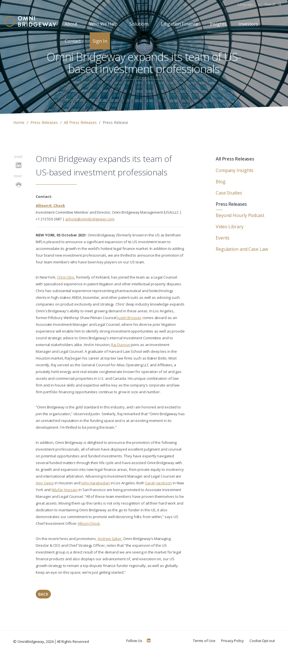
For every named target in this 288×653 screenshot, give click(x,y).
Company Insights (234, 170)
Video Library (230, 226)
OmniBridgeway (30, 641)
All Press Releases (80, 122)
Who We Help (103, 24)
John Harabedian (95, 482)
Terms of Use (204, 640)
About (71, 24)
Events (223, 238)
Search (273, 4)
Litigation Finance (179, 24)
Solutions (139, 24)
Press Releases (44, 122)
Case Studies (229, 193)
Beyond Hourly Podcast (240, 215)
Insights (218, 24)
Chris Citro (65, 277)
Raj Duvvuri (120, 344)
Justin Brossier (129, 317)
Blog (221, 181)
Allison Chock (89, 523)
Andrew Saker (110, 538)
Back (43, 594)
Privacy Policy (232, 640)
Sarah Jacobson (158, 482)
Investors (248, 24)
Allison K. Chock (50, 205)
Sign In (100, 41)
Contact (73, 41)
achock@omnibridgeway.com (89, 219)
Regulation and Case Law (242, 249)
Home (18, 122)
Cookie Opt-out (262, 640)
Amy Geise (45, 482)
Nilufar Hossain (64, 489)
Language (246, 4)
